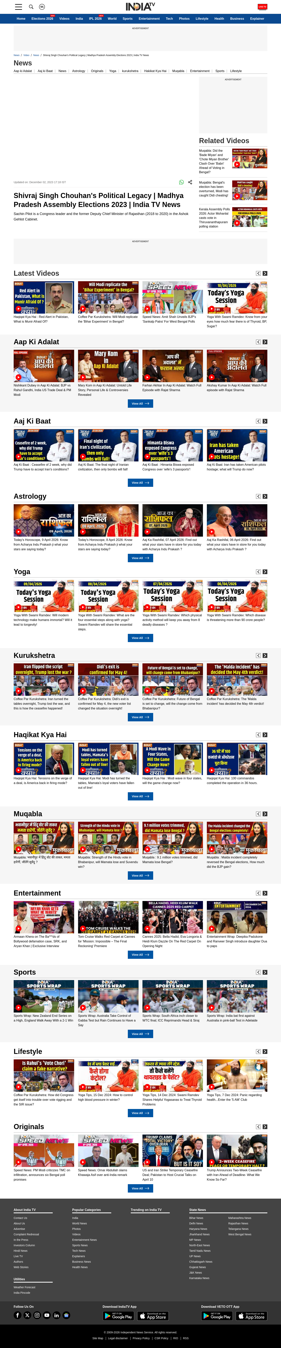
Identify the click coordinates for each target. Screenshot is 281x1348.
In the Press (21, 1239)
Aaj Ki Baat (32, 421)
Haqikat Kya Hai (40, 735)
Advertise (19, 1228)
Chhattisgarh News (200, 1261)
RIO (175, 1338)
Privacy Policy (141, 1338)
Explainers (78, 1256)
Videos (64, 18)
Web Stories (21, 1267)
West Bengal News (239, 1234)
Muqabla (178, 71)
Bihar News (196, 1218)
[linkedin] (56, 1315)
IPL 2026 (95, 18)
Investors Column (24, 1245)
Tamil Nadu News (200, 1250)
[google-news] (66, 1315)
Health (219, 18)
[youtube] (47, 1315)
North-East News (199, 1245)
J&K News (195, 1272)
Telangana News (238, 1228)
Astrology (78, 71)
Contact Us (20, 1218)
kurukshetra (130, 71)
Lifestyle (202, 18)
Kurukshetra (34, 655)
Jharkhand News (199, 1234)
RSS (186, 1338)
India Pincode (22, 1292)
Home (21, 18)
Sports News (80, 1245)
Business (237, 18)
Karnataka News (199, 1278)
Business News (81, 1261)
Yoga (112, 71)
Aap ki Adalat (23, 71)
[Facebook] (17, 1315)
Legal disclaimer (118, 1338)
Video (26, 55)
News (17, 55)
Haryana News (198, 1228)
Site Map (97, 1338)
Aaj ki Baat (45, 71)
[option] (44, 302)
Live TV (18, 1256)
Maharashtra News (239, 1218)
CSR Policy (161, 1338)
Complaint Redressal (26, 1234)
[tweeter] (27, 1315)
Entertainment (149, 18)
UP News (195, 1256)
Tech (169, 18)
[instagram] (37, 1315)
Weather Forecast (24, 1287)
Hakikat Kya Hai (155, 71)
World (112, 18)
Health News (80, 1267)
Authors (18, 1261)
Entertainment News (84, 1239)
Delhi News (196, 1223)
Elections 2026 (42, 18)
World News (79, 1223)
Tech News (78, 1250)
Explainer (257, 18)
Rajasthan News (238, 1223)
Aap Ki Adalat (36, 342)
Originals (97, 71)
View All (140, 403)
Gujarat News (197, 1267)
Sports (128, 18)
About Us (19, 1223)
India (79, 18)
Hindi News (21, 1250)
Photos (184, 18)
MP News (195, 1239)
